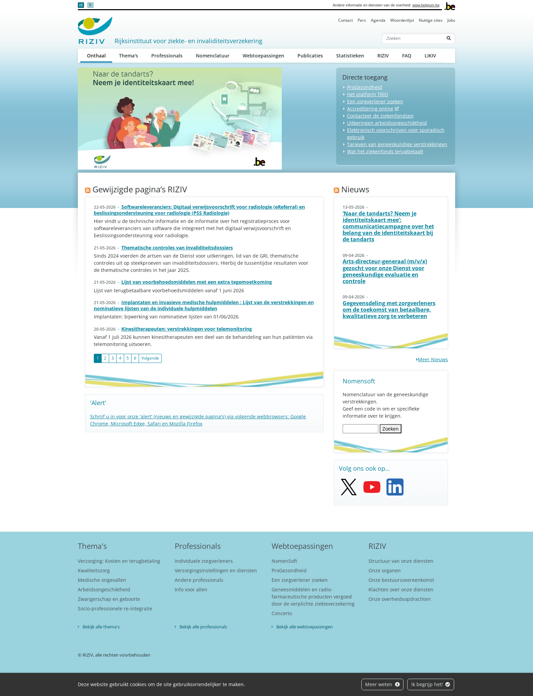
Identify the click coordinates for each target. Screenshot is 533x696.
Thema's (128, 55)
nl (80, 5)
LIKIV (430, 55)
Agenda (378, 20)
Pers (362, 20)
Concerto (282, 613)
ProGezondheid (364, 87)
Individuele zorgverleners (204, 561)
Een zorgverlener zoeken (375, 101)
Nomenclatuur (212, 55)
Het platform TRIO (367, 94)
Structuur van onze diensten (400, 561)
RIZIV (383, 55)
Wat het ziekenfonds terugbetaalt (385, 151)
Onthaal (100, 55)
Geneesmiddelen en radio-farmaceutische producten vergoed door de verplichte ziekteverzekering (313, 596)
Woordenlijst (402, 20)
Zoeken (390, 428)
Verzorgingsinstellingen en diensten (216, 570)
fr (90, 5)
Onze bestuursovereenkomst (401, 580)
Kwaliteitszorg (94, 570)
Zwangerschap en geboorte (109, 599)
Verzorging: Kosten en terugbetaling (119, 561)
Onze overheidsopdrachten (399, 599)
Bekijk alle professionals (203, 627)
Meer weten (382, 684)
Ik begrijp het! (430, 684)
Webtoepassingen (263, 55)
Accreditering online (370, 108)
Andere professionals (199, 580)
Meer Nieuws (433, 359)
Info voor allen (191, 589)
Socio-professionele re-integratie (115, 608)
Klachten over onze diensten (400, 589)
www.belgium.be (426, 5)
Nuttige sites (431, 20)
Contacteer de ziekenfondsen (380, 115)
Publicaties (310, 55)
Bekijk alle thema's (101, 627)
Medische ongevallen (102, 580)
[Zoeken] (412, 38)
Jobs (451, 20)
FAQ (406, 55)
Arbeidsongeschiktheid (104, 589)
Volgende (150, 358)
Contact (345, 20)
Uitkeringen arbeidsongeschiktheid (387, 123)
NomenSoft (284, 561)
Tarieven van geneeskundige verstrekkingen (397, 144)
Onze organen (384, 570)
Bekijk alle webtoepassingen (304, 627)
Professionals (167, 55)
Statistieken (350, 55)
